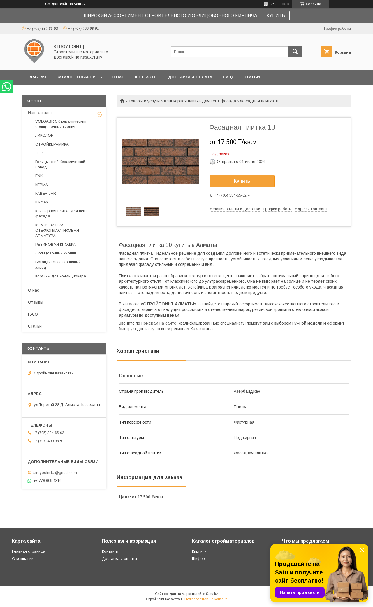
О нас (118, 77)
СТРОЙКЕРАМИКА (52, 144)
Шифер (41, 202)
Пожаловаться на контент (205, 599)
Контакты (146, 77)
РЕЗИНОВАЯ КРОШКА (55, 244)
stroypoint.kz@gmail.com (55, 472)
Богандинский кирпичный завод (58, 264)
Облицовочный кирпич (55, 253)
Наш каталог (40, 112)
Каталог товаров (76, 77)
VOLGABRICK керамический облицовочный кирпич (60, 124)
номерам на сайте (158, 323)
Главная (36, 77)
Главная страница (28, 551)
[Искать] (295, 51)
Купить (242, 180)
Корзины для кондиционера (60, 276)
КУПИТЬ (275, 15)
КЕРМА (41, 185)
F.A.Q (228, 77)
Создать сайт (56, 4)
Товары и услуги (144, 101)
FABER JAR (45, 193)
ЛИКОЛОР (44, 135)
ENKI (39, 176)
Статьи (251, 77)
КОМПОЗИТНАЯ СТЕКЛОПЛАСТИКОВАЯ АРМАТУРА (57, 230)
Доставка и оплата (190, 77)
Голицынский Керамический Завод (60, 164)
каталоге (131, 304)
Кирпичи (199, 551)
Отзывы (35, 302)
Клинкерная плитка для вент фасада (200, 101)
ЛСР (39, 153)
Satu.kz (212, 594)
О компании (23, 558)
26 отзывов (279, 4)
